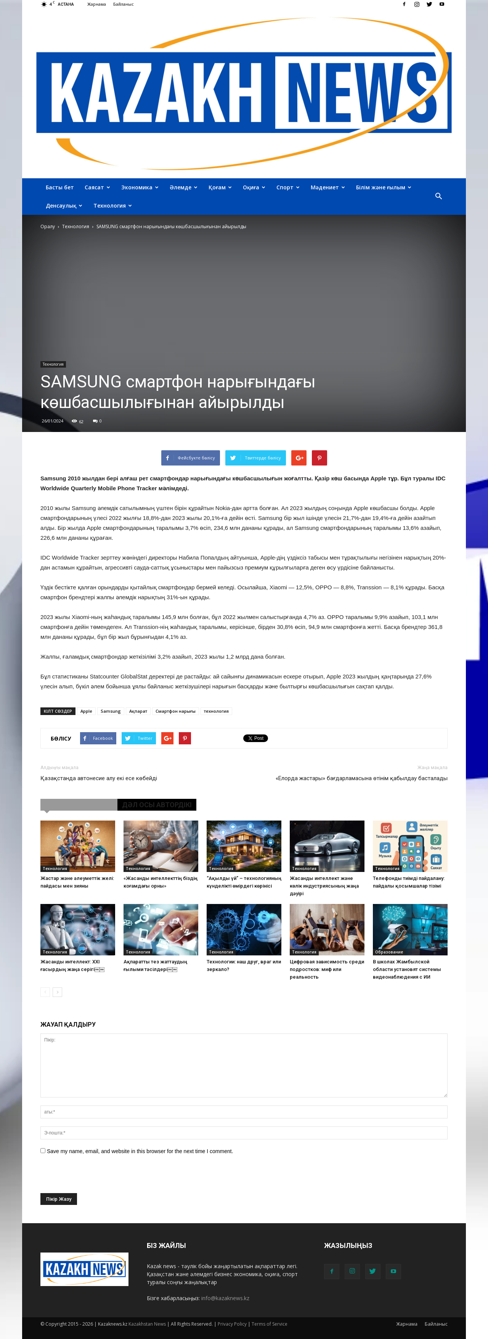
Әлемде (183, 187)
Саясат (97, 187)
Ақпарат (138, 711)
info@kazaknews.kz (225, 1298)
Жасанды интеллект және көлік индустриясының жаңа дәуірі (324, 885)
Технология (112, 205)
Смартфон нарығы (176, 711)
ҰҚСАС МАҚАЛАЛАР (79, 805)
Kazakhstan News (147, 1324)
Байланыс (123, 4)
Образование (389, 952)
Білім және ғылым (383, 187)
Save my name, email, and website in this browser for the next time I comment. (140, 1151)
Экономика (140, 187)
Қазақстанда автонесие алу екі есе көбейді (98, 778)
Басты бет (60, 187)
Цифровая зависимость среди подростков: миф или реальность (327, 969)
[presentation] (98, 1178)
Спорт (288, 187)
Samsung (111, 711)
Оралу (47, 226)
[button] (438, 196)
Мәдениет (328, 187)
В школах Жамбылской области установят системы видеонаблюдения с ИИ (407, 969)
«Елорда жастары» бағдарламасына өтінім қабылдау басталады (362, 778)
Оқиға (254, 187)
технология (216, 711)
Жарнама (96, 4)
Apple (86, 711)
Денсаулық (64, 205)
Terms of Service (269, 1324)
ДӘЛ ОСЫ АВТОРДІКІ (157, 805)
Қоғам (220, 187)
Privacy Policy (232, 1324)
